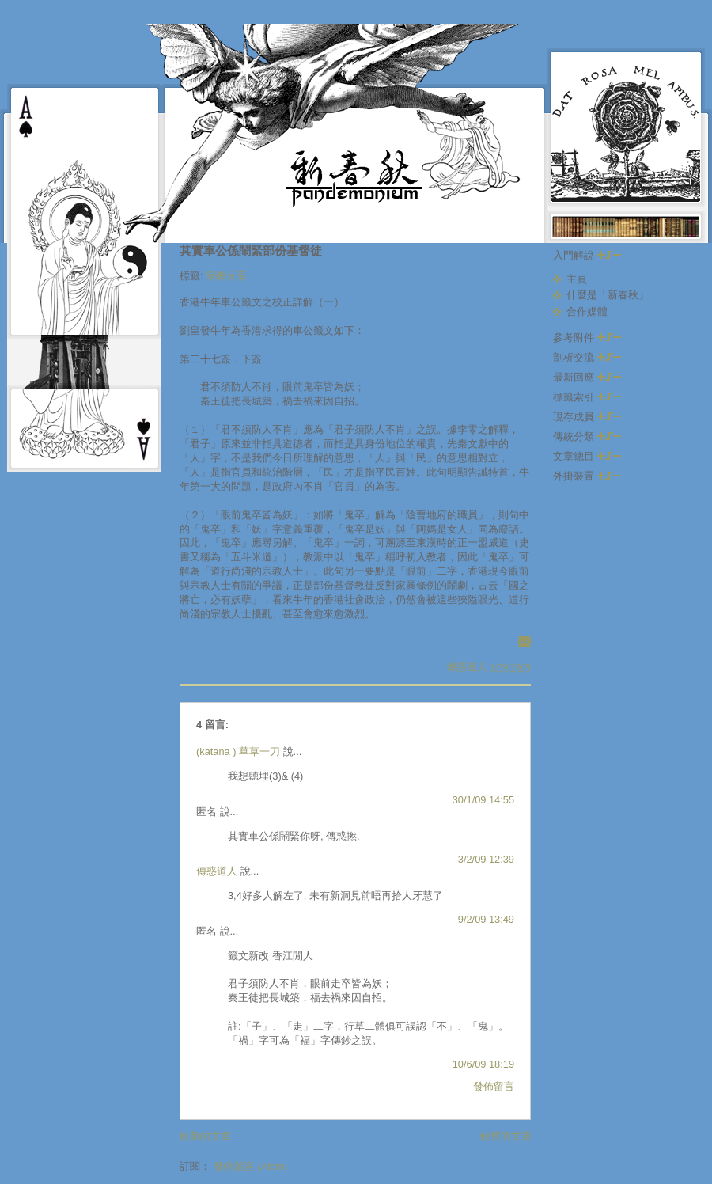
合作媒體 (587, 311)
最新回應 (587, 377)
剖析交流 (587, 357)
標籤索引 (587, 397)
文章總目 (587, 456)
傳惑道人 (216, 871)
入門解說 (587, 255)
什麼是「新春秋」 (607, 295)
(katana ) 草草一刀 (238, 751)
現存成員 (587, 417)
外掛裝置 (587, 476)
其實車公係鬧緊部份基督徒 (251, 250)
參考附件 (587, 337)
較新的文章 (205, 1136)
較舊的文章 (506, 1136)
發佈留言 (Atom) (251, 1166)
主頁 (576, 279)
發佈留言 (493, 1086)
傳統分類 (587, 436)
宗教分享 (226, 276)
